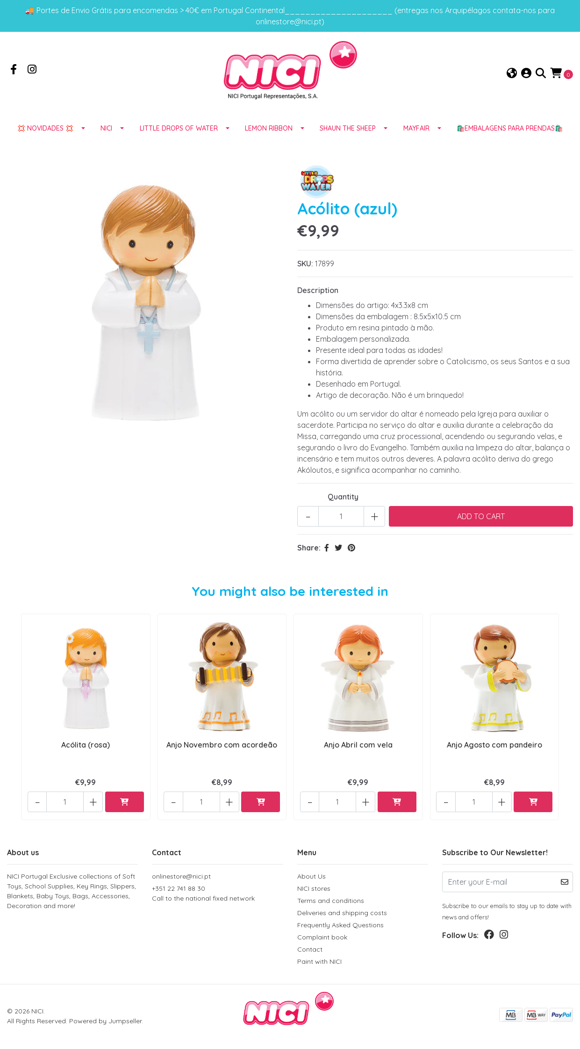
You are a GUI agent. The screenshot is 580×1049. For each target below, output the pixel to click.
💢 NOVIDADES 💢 (45, 137)
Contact (309, 950)
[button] (512, 78)
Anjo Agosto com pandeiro (494, 752)
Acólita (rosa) (85, 752)
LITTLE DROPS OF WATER (179, 137)
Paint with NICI (319, 963)
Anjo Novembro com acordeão (221, 752)
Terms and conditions (330, 902)
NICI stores (313, 890)
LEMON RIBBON (269, 137)
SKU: (305, 272)
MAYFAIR (416, 137)
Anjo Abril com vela (358, 752)
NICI (106, 137)
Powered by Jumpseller (105, 1022)
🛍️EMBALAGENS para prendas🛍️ (510, 137)
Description (317, 299)
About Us (311, 877)
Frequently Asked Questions (340, 926)
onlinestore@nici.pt (181, 877)
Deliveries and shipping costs (342, 914)
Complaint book (322, 938)
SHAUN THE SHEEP (348, 137)
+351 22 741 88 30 (217, 895)
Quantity (343, 505)
